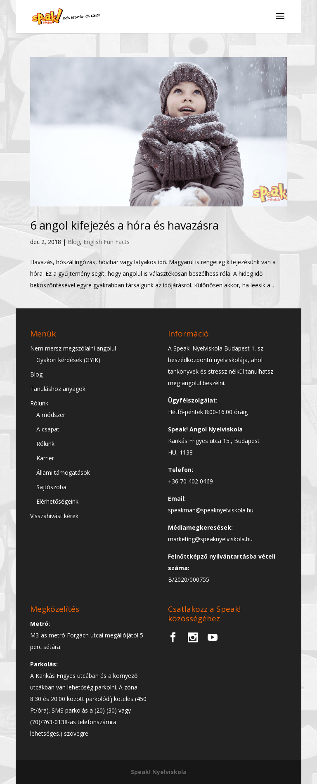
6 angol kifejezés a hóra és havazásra (124, 225)
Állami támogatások (63, 472)
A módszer (50, 415)
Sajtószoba (51, 487)
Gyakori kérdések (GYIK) (68, 360)
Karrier (45, 458)
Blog (74, 242)
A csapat (47, 429)
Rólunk (39, 403)
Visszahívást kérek (54, 516)
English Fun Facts (106, 242)
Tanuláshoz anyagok (57, 389)
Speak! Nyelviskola (159, 772)
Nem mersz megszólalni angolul (73, 348)
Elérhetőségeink (57, 501)
